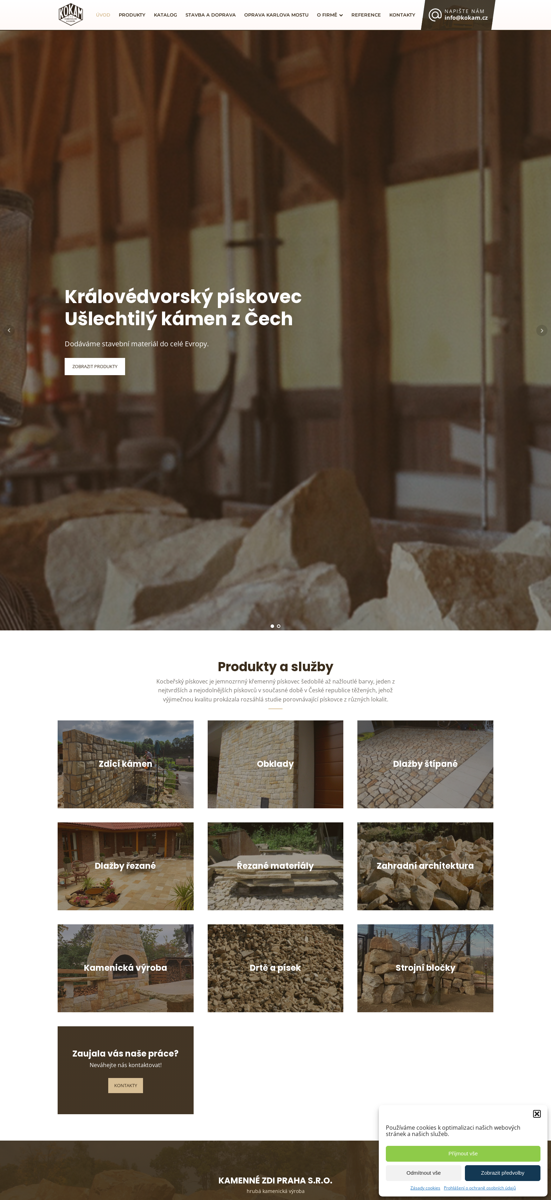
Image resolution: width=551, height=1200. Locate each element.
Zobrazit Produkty (94, 366)
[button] (536, 1113)
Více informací (125, 800)
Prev (9, 330)
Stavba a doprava (211, 15)
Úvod (103, 15)
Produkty (132, 15)
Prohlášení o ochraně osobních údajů (480, 1188)
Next (541, 330)
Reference (366, 15)
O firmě (330, 15)
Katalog (165, 15)
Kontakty (402, 15)
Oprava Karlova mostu (276, 15)
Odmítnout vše (424, 1173)
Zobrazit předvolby (502, 1173)
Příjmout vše (463, 1153)
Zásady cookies (425, 1188)
